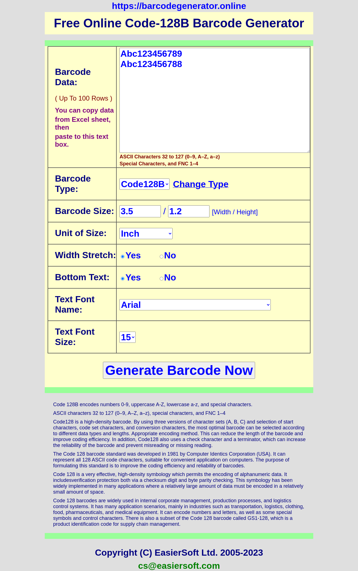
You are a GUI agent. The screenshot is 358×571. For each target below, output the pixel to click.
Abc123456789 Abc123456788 (214, 100)
